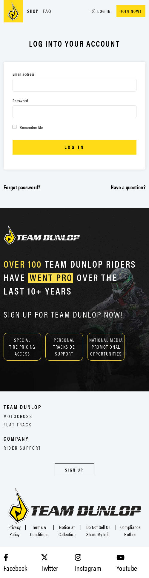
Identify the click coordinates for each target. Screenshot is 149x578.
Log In (100, 11)
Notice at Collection (67, 531)
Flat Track (18, 424)
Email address (24, 74)
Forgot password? (22, 187)
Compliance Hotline (130, 531)
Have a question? (128, 187)
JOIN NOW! (131, 11)
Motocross (18, 416)
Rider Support (23, 447)
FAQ (47, 10)
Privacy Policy (14, 531)
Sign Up (74, 470)
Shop (33, 10)
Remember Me (28, 127)
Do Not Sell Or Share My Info (98, 531)
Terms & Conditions (39, 531)
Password (20, 100)
